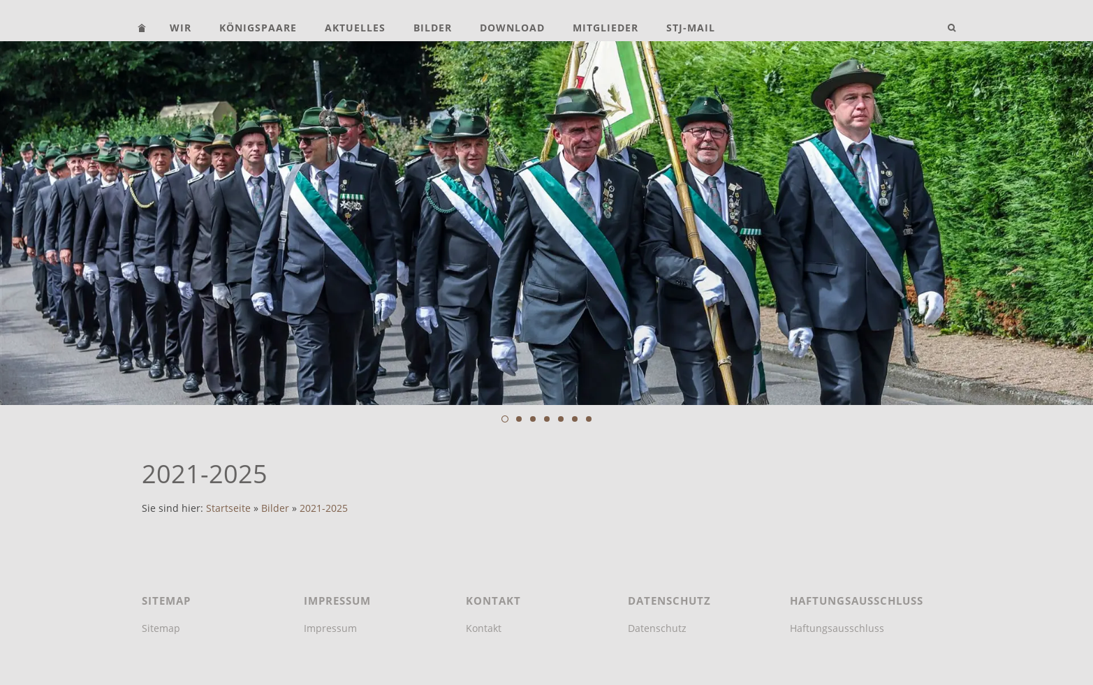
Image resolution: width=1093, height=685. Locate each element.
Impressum (330, 628)
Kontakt (483, 628)
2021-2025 (324, 508)
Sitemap (161, 628)
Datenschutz (657, 628)
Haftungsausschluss (837, 628)
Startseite (228, 508)
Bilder (275, 508)
